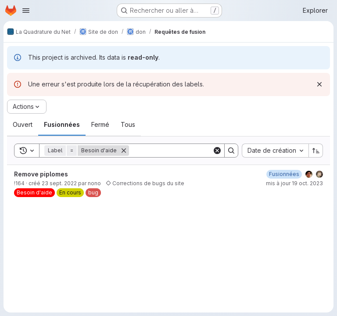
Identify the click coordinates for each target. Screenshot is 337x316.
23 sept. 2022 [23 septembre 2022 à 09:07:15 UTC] (59, 183)
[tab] (22, 125)
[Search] (183, 150)
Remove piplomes (41, 174)
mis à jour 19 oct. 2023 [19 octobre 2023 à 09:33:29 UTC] (294, 183)
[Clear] (217, 150)
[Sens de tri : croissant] (316, 151)
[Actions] (27, 107)
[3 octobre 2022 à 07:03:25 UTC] (284, 174)
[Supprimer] (123, 150)
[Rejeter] (319, 84)
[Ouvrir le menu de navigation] (26, 11)
